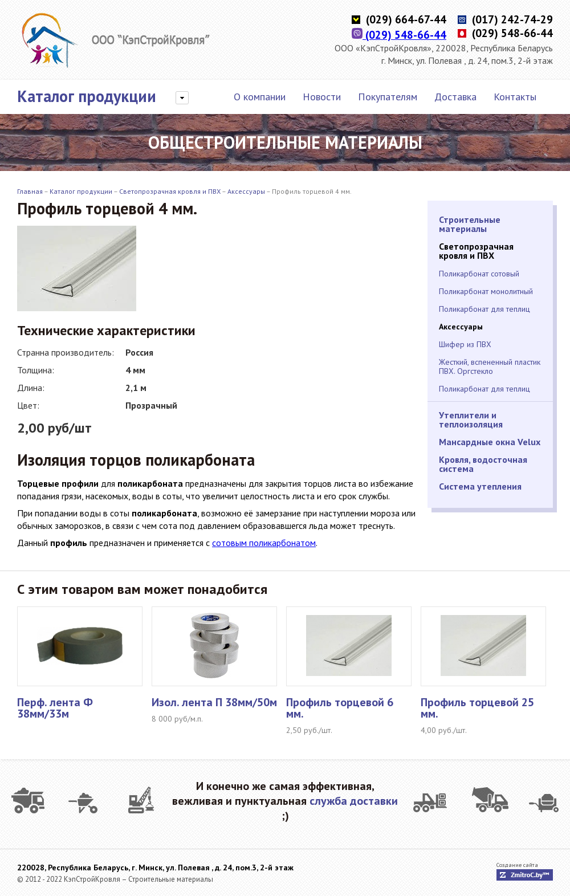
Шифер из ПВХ (465, 344)
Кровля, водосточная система (483, 464)
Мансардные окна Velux (489, 441)
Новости (322, 96)
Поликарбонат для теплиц (484, 309)
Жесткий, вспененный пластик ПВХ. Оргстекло (489, 366)
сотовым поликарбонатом (264, 542)
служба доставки (354, 800)
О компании (260, 96)
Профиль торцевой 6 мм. (339, 708)
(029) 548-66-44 (399, 35)
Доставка (455, 96)
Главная (30, 191)
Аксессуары (246, 191)
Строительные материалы (469, 224)
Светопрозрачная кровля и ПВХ (170, 191)
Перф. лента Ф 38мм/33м (55, 708)
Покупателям (387, 96)
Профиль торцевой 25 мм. (477, 708)
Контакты (515, 96)
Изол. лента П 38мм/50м (214, 702)
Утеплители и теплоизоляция (471, 419)
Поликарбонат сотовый (479, 273)
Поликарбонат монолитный (486, 291)
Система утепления (480, 486)
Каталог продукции (86, 96)
